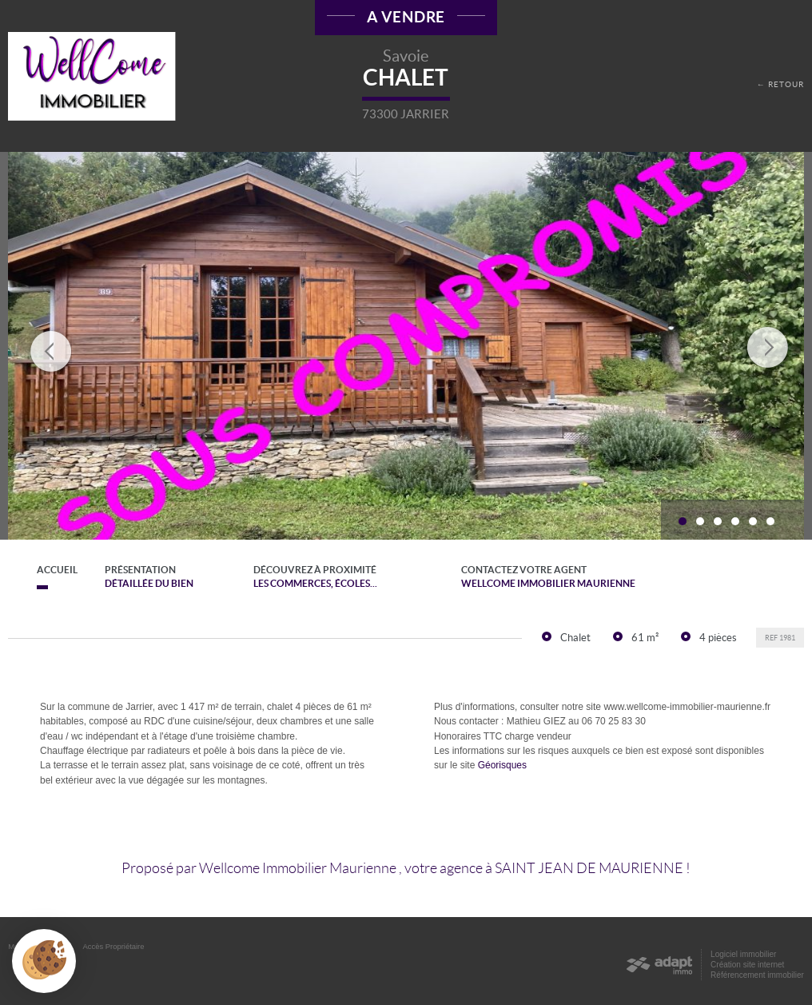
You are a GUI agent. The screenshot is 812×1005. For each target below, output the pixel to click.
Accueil (42, 569)
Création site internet (747, 964)
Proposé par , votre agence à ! (406, 868)
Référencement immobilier (757, 975)
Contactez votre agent (578, 577)
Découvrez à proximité (328, 577)
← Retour (780, 84)
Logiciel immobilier (743, 954)
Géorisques (502, 765)
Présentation (150, 577)
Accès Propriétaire (114, 946)
